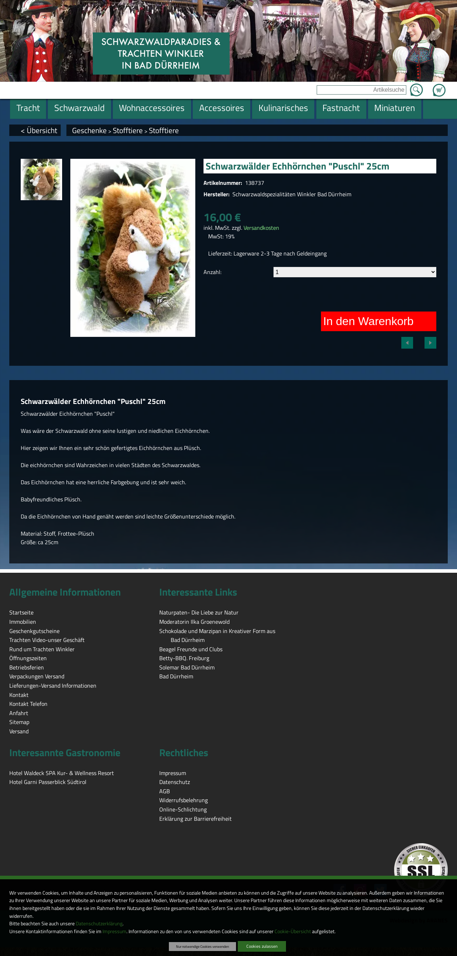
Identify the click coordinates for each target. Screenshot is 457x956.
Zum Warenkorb (439, 86)
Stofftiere (128, 130)
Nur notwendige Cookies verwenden (202, 946)
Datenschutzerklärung (99, 923)
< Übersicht (39, 130)
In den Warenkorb (368, 321)
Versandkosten (261, 227)
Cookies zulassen (261, 946)
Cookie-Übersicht (293, 931)
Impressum (114, 931)
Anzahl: (212, 272)
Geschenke (89, 130)
